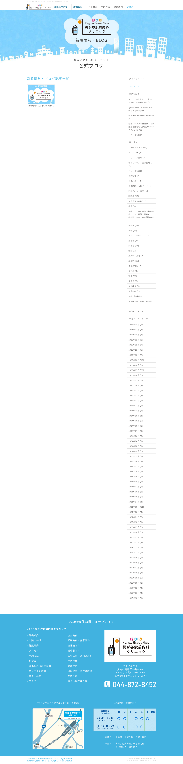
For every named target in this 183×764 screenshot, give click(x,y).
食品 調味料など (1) (138, 296)
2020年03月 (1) (135, 537)
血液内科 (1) (134, 291)
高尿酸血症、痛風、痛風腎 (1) (140, 303)
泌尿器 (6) (133, 241)
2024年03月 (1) (135, 446)
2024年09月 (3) (135, 421)
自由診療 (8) (134, 286)
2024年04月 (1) (135, 441)
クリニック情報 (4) (137, 158)
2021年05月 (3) (135, 497)
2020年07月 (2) (135, 527)
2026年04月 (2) (135, 325)
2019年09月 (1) (135, 558)
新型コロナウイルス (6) (138, 236)
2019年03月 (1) (135, 583)
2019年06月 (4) (135, 573)
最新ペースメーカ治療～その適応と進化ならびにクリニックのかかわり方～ (141, 127)
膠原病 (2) (133, 281)
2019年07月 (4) (135, 568)
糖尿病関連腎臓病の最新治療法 (141, 117)
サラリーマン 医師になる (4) (140, 164)
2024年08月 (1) (135, 426)
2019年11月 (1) (135, 552)
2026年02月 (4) (135, 335)
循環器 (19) (133, 225)
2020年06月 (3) (135, 532)
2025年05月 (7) (135, 380)
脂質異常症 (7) (135, 266)
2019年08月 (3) (135, 563)
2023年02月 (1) (135, 466)
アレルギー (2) (135, 153)
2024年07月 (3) (135, 431)
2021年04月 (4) (135, 502)
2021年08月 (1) (135, 482)
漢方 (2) (132, 251)
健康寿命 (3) (135, 181)
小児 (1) (132, 206)
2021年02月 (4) (135, 512)
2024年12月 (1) (135, 406)
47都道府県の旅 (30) (137, 147)
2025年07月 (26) (136, 370)
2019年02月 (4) (135, 588)
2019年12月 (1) (135, 547)
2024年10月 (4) (135, 416)
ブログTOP (134, 86)
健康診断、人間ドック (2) (139, 186)
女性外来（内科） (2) (138, 201)
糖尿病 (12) (133, 261)
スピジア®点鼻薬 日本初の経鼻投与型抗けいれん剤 (141, 100)
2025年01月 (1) (135, 401)
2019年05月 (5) (135, 578)
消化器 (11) (133, 246)
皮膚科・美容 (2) (136, 256)
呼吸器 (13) (133, 196)
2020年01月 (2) (135, 542)
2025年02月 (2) (135, 395)
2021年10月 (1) (135, 471)
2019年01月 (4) (135, 593)
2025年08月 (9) (135, 365)
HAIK (154, 760)
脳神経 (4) (133, 271)
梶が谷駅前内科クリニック (49, 759)
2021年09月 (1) (135, 477)
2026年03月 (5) (135, 330)
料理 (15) (132, 231)
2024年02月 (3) (135, 451)
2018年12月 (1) (135, 598)
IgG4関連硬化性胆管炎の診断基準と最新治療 (140, 109)
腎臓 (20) (132, 276)
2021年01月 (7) (135, 517)
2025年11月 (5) (135, 350)
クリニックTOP (136, 79)
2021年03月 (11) (136, 507)
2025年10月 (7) (135, 355)
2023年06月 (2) (135, 461)
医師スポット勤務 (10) (138, 191)
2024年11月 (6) (135, 411)
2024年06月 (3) (135, 436)
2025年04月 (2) (135, 385)
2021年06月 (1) (135, 492)
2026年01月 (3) (135, 340)
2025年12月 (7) (135, 345)
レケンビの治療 (135, 135)
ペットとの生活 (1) (137, 171)
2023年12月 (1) (135, 456)
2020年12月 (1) (135, 522)
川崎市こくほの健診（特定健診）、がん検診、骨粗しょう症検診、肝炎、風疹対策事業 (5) (141, 215)
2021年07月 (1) (135, 487)
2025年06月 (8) (135, 375)
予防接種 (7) (134, 176)
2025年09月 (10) (136, 360)
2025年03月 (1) (135, 391)
